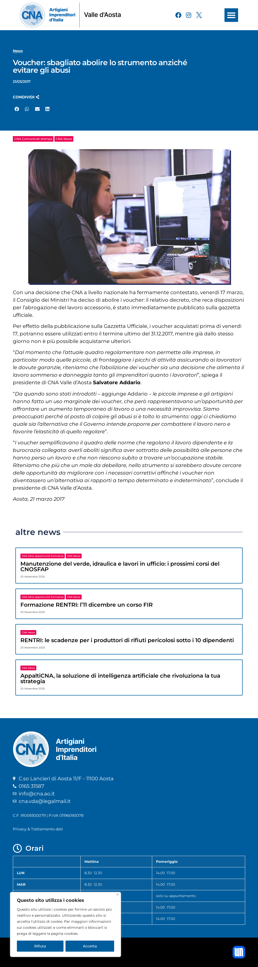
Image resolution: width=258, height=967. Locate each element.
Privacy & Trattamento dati (38, 829)
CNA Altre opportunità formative (42, 556)
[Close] (117, 894)
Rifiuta (40, 946)
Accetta (90, 946)
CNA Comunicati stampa (33, 139)
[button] (231, 15)
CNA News (64, 139)
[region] (65, 924)
